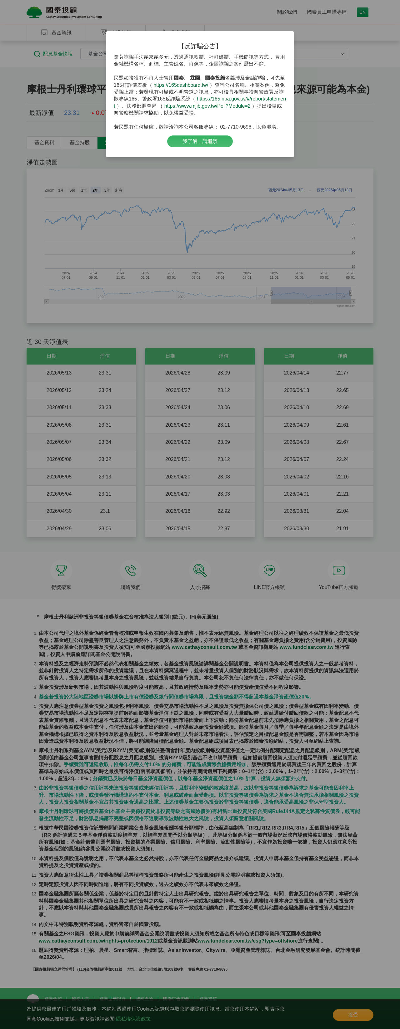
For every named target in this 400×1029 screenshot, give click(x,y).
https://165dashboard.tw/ (180, 85)
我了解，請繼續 (200, 141)
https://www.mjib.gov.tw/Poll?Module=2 (207, 106)
